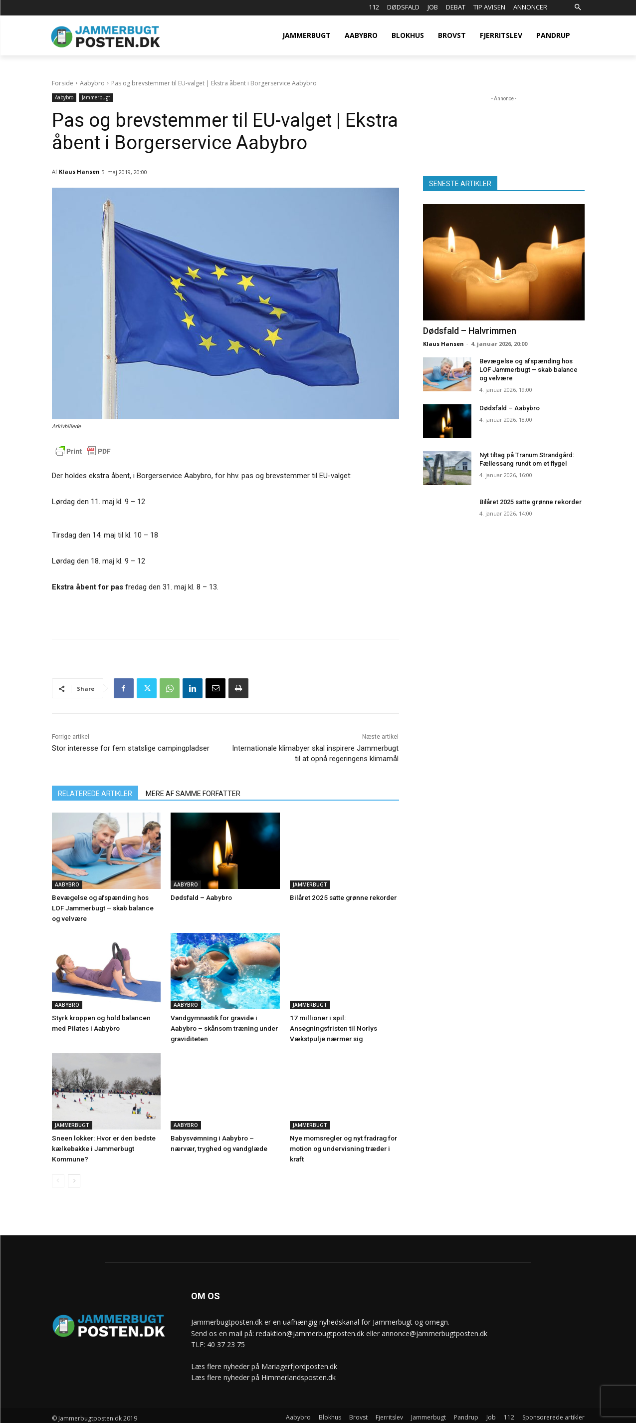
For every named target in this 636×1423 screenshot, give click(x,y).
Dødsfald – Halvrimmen (469, 330)
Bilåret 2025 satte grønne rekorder (341, 897)
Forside (62, 83)
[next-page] (74, 1176)
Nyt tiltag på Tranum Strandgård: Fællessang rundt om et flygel (526, 459)
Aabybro (92, 83)
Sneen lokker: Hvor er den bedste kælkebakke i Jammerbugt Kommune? (102, 1144)
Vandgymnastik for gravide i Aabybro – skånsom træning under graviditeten (222, 1026)
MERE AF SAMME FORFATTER (193, 794)
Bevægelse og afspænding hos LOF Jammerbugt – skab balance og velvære (105, 907)
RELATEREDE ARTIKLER (95, 794)
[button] (578, 7)
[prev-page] (58, 1176)
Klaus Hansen (79, 171)
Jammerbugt (96, 97)
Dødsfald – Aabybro (201, 897)
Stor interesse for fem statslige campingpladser (131, 748)
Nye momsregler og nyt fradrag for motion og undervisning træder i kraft (342, 1144)
